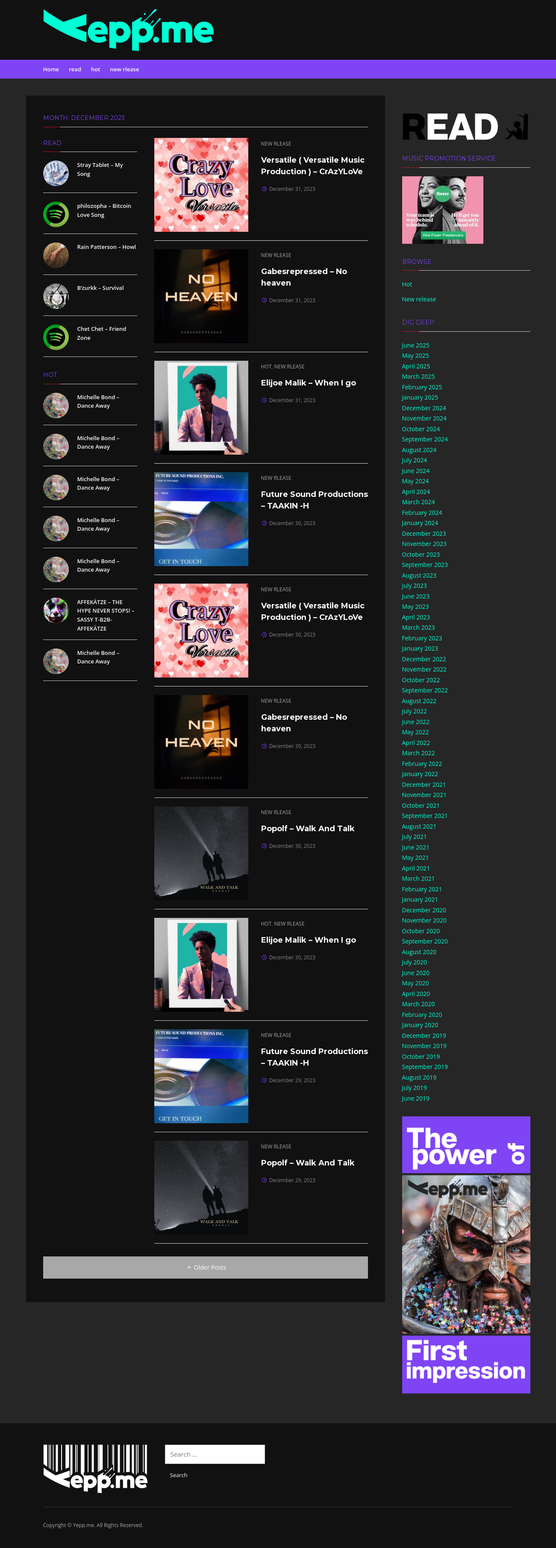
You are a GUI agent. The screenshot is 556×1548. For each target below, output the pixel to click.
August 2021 (419, 826)
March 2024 (418, 502)
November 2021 (424, 795)
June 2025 (416, 345)
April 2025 (416, 366)
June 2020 (416, 973)
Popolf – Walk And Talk (308, 828)
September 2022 (425, 690)
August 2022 (419, 701)
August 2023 (419, 575)
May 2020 (415, 983)
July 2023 (414, 585)
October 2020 (421, 931)
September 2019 (425, 1067)
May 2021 (415, 857)
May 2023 (415, 606)
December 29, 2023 (292, 1080)
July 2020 (414, 962)
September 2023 (425, 565)
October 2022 (421, 680)
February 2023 (422, 638)
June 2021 (416, 847)
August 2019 (419, 1077)
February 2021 (422, 889)
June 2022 (416, 722)
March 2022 (418, 753)
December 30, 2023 (292, 523)
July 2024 (414, 460)
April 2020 (416, 994)
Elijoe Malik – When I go (309, 383)
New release (419, 299)
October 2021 (421, 805)
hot (95, 69)
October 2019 (421, 1056)
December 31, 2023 (292, 189)
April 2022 (416, 743)
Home (51, 69)
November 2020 (424, 920)
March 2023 (418, 627)
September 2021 (425, 816)
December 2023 (424, 533)
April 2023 (416, 617)
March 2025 (418, 376)
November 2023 (424, 544)
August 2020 (419, 952)
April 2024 (416, 492)
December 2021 (424, 784)
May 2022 (415, 732)
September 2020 (425, 941)
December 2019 (424, 1035)
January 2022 (420, 774)
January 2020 (420, 1025)
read (75, 69)
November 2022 (424, 669)
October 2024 (421, 429)
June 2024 (416, 471)
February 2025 (422, 387)
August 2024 (419, 450)
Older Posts (206, 1267)
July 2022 (414, 711)
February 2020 (422, 1015)
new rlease (124, 69)
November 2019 (424, 1046)
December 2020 (424, 910)
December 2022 (424, 659)
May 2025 (415, 355)
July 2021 (414, 836)
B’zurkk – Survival (100, 288)
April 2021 (416, 868)
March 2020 (418, 1004)
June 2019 (416, 1098)
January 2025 (420, 397)
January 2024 (420, 523)
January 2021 (420, 899)
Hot (407, 284)
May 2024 (415, 481)
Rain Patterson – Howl (106, 247)
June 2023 (416, 596)
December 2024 (424, 408)
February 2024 (422, 512)
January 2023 (420, 648)
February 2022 (422, 763)
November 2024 (424, 418)
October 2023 (421, 554)
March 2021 (418, 878)
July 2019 (414, 1088)
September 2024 (425, 439)
